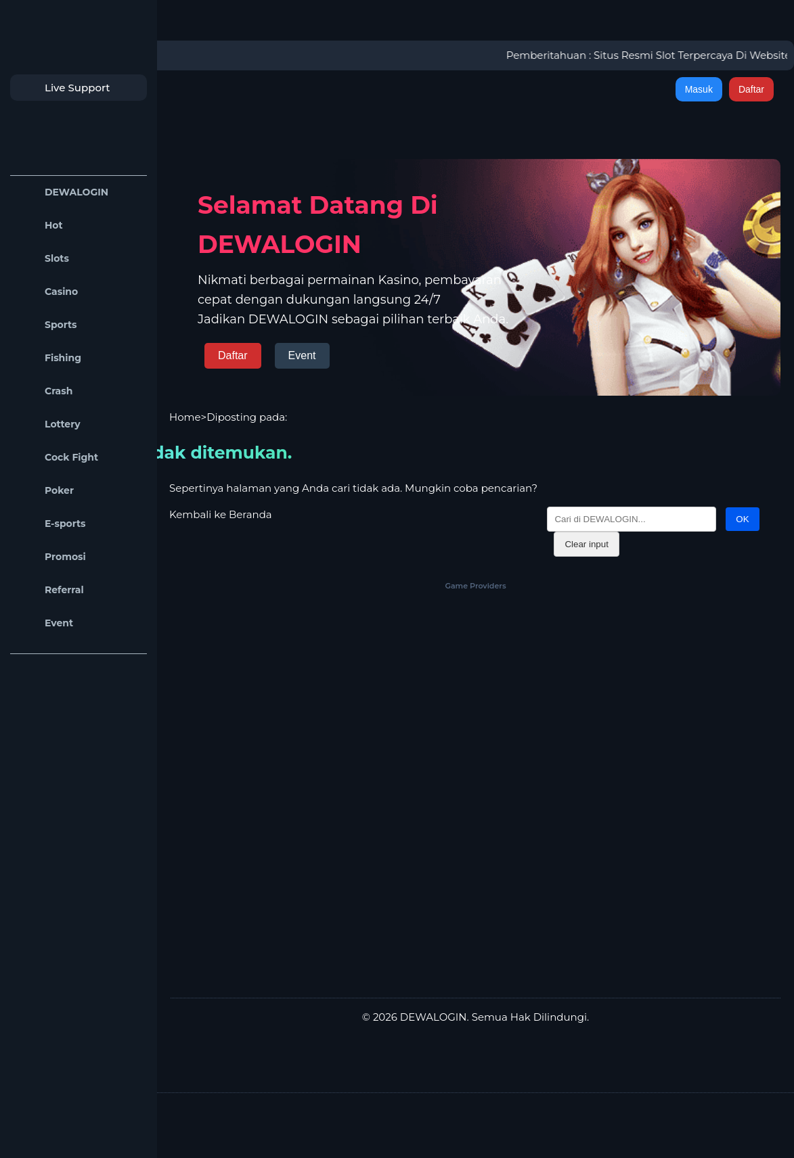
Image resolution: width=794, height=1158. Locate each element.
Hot (40, 225)
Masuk (699, 89)
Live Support (63, 87)
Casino (47, 292)
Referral (50, 590)
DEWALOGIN (62, 192)
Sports (47, 325)
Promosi (51, 557)
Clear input (586, 544)
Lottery (49, 424)
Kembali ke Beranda (220, 514)
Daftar (751, 89)
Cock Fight (57, 457)
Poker (45, 491)
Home (185, 417)
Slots (43, 259)
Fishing (49, 358)
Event (45, 623)
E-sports (51, 524)
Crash (44, 391)
